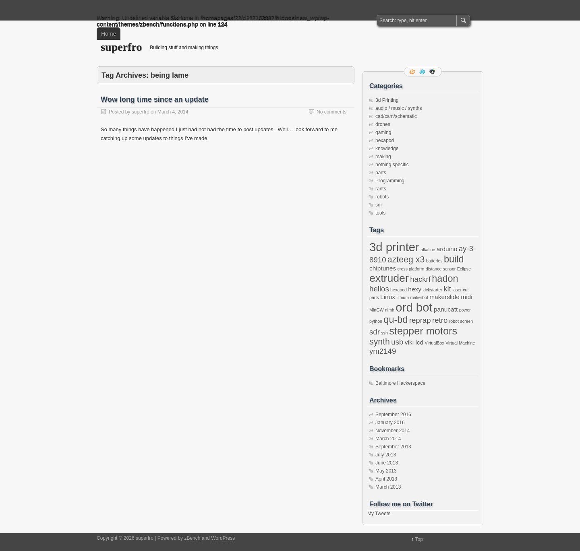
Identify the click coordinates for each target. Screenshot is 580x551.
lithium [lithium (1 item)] (402, 297)
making (383, 156)
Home (108, 34)
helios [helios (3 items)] (379, 289)
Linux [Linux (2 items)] (387, 296)
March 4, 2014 (172, 112)
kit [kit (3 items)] (447, 289)
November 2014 (392, 430)
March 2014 (388, 439)
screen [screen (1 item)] (466, 321)
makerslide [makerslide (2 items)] (444, 296)
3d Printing (386, 100)
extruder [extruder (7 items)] (389, 278)
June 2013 (386, 463)
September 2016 (393, 414)
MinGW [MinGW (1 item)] (376, 309)
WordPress (223, 538)
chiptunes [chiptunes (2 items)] (382, 268)
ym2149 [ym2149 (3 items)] (382, 351)
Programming (389, 181)
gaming (383, 132)
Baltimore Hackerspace (400, 383)
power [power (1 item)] (465, 309)
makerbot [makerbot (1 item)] (419, 297)
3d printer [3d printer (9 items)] (394, 247)
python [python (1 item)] (375, 321)
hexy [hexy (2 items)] (414, 289)
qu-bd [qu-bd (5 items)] (395, 319)
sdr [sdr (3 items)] (374, 332)
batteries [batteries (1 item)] (434, 260)
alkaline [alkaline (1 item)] (427, 249)
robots (382, 197)
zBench (192, 538)
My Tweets (378, 513)
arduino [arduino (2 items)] (447, 249)
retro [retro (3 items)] (439, 320)
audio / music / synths (398, 108)
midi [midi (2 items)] (466, 296)
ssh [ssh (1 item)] (384, 332)
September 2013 (393, 447)
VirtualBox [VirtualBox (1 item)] (434, 343)
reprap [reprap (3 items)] (420, 320)
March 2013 (388, 487)
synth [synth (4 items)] (379, 342)
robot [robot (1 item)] (454, 321)
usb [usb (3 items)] (397, 342)
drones (382, 124)
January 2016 (390, 422)
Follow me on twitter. (423, 72)
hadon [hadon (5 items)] (445, 278)
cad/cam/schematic (396, 116)
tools (380, 213)
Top (419, 539)
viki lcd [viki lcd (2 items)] (414, 342)
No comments (331, 112)
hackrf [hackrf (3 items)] (420, 279)
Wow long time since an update (155, 99)
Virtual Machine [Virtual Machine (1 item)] (460, 343)
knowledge (386, 148)
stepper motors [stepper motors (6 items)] (423, 330)
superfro (121, 47)
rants (380, 189)
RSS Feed (413, 72)
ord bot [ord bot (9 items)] (414, 307)
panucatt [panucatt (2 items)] (446, 309)
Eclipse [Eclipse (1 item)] (464, 268)
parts (380, 172)
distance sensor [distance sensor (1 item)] (441, 268)
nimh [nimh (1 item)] (389, 309)
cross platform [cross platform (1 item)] (411, 268)
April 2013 (386, 479)
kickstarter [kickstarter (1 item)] (432, 289)
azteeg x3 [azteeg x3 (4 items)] (406, 259)
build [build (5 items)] (454, 259)
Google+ (433, 72)
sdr (378, 205)
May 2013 (386, 471)
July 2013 (385, 455)
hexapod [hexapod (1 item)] (398, 289)
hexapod (384, 140)
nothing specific (392, 164)
